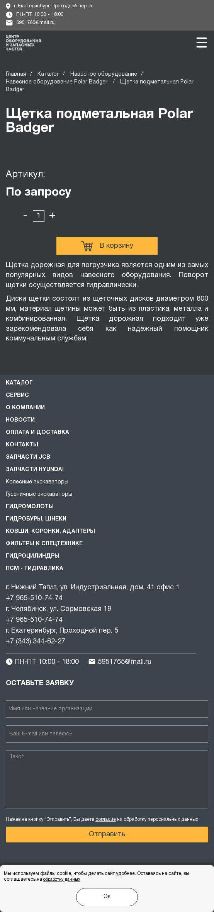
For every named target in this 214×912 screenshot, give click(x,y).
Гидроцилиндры (32, 556)
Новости (20, 420)
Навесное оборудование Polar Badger (57, 82)
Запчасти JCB (28, 457)
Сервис (17, 395)
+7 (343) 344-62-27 (35, 641)
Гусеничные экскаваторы (39, 494)
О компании (25, 407)
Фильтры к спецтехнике (44, 543)
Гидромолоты (30, 506)
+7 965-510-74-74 (34, 598)
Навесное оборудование (103, 74)
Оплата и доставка (37, 432)
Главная (16, 74)
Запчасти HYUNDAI (35, 469)
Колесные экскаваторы (37, 482)
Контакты (22, 444)
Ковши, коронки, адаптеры (50, 531)
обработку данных (61, 879)
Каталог (48, 74)
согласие (105, 819)
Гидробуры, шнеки (36, 519)
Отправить (107, 834)
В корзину (107, 246)
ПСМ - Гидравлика (34, 568)
